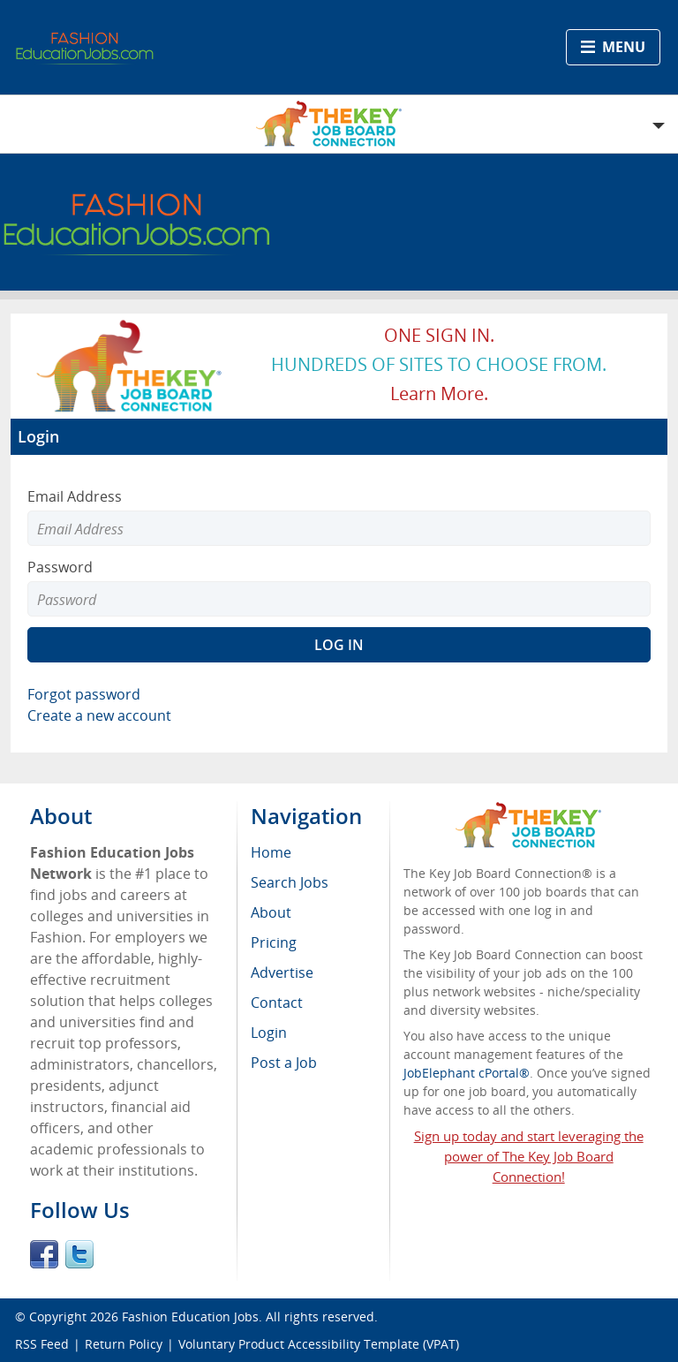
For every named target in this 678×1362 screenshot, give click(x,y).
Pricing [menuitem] (274, 942)
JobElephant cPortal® (466, 1072)
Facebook (44, 1254)
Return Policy (123, 1344)
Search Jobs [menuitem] (289, 882)
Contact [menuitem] (277, 1002)
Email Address (74, 496)
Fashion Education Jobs (190, 1316)
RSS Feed (42, 1344)
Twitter (79, 1254)
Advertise (282, 972)
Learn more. (439, 393)
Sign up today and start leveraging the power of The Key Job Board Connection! (529, 1156)
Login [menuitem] (269, 1032)
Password (60, 567)
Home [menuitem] (271, 852)
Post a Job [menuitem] (284, 1062)
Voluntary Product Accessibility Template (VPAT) (318, 1344)
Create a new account (99, 715)
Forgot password (83, 694)
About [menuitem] (271, 912)
